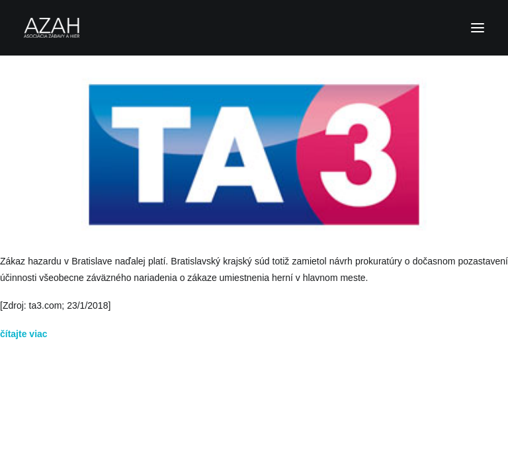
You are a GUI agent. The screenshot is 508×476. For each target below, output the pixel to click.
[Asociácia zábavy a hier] (254, 28)
